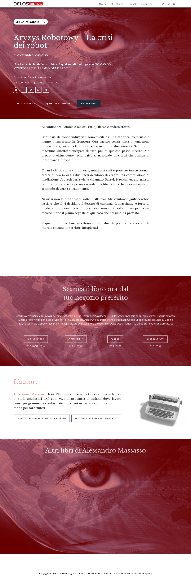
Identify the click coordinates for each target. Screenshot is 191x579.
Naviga (103, 4)
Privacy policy (145, 573)
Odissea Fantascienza (27, 21)
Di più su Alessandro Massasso (96, 414)
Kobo (115, 336)
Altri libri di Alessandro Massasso (41, 414)
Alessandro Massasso (32, 55)
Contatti (132, 4)
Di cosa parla (26, 103)
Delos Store (36, 336)
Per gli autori (118, 4)
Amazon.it (75, 336)
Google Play (155, 336)
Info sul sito (146, 4)
